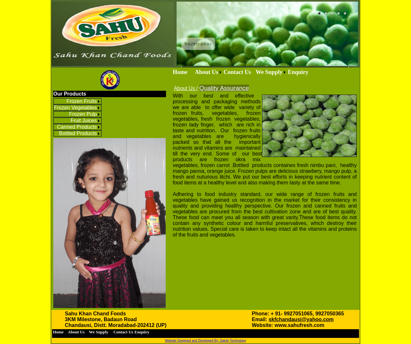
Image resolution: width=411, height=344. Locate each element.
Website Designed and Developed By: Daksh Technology (205, 340)
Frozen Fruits (81, 101)
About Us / (186, 88)
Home (183, 72)
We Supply (269, 72)
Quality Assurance (224, 88)
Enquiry (298, 72)
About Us (206, 72)
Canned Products (77, 127)
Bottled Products (78, 133)
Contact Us (238, 72)
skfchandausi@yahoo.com (301, 319)
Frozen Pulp (83, 114)
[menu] (77, 117)
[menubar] (240, 72)
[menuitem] (77, 101)
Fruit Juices (84, 120)
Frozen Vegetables (75, 107)
